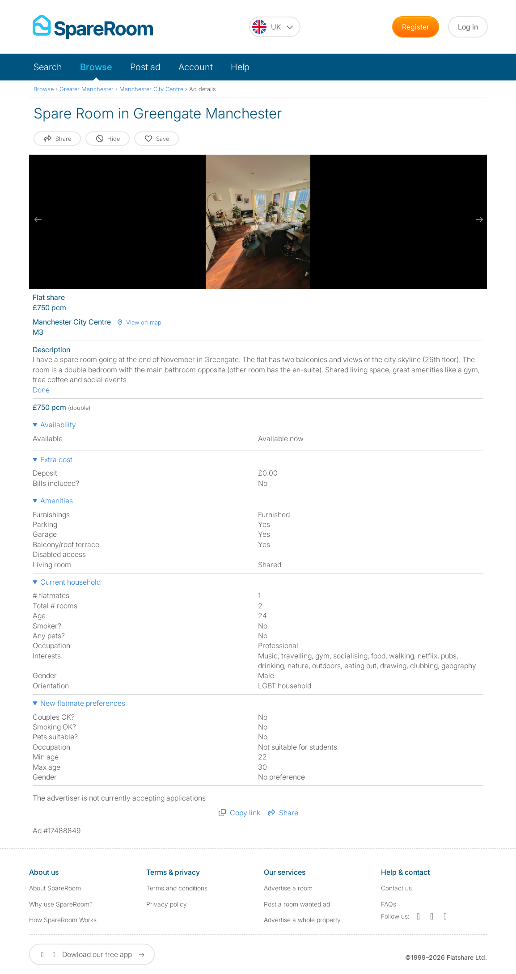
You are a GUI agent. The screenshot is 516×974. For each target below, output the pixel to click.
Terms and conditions (176, 888)
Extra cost (56, 459)
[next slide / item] (478, 219)
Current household (70, 582)
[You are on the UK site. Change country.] (274, 27)
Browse (96, 67)
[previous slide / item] (38, 219)
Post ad (145, 67)
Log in (468, 26)
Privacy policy (166, 904)
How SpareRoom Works (63, 919)
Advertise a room (288, 888)
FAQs (388, 904)
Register (415, 26)
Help (240, 67)
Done (41, 389)
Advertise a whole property (302, 919)
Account (195, 67)
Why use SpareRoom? (61, 904)
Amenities (56, 500)
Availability (58, 424)
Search (48, 67)
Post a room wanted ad (297, 904)
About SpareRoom (55, 888)
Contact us (396, 888)
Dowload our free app (92, 954)
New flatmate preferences (82, 703)
